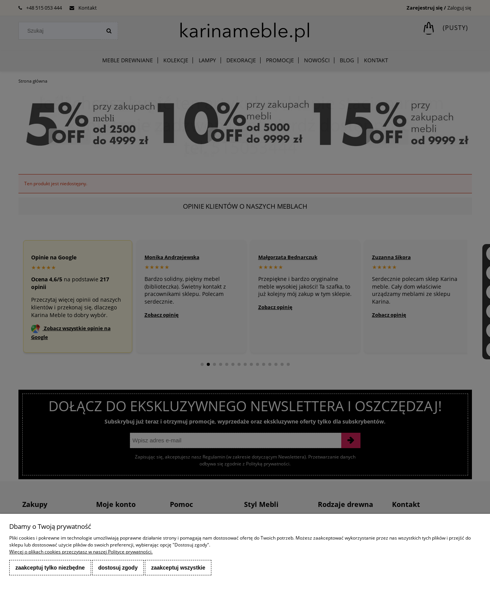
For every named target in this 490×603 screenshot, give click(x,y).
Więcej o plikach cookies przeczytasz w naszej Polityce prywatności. (81, 551)
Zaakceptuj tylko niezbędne (50, 568)
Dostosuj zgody (118, 568)
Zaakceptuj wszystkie (178, 568)
